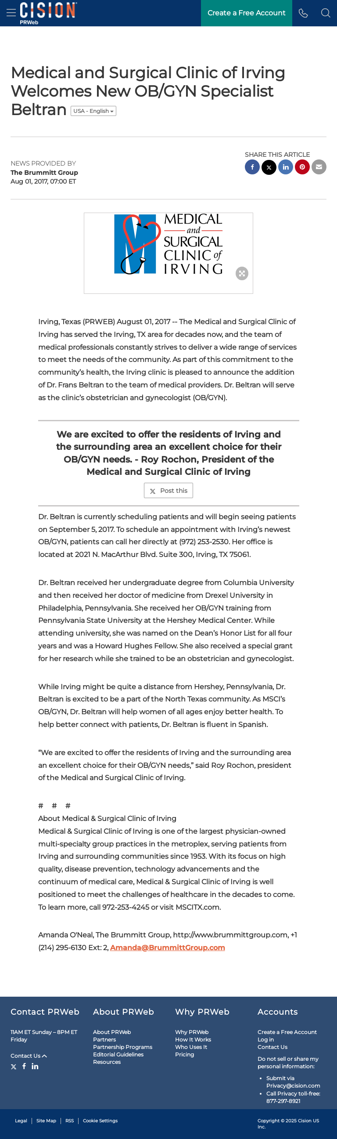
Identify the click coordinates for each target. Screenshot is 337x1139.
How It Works (193, 1039)
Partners (104, 1039)
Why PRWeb (191, 1032)
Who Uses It (191, 1047)
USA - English (93, 111)
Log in (266, 1039)
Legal (21, 1121)
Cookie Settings (100, 1121)
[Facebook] (24, 1066)
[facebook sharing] (252, 168)
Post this (168, 491)
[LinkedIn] (35, 1066)
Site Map (46, 1121)
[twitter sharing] (269, 168)
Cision (305, 1121)
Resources (107, 1062)
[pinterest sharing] (302, 168)
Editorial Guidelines (118, 1054)
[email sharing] (319, 168)
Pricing (184, 1054)
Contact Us (29, 1055)
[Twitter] (15, 1066)
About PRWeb (112, 1032)
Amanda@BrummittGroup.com (167, 948)
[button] (326, 13)
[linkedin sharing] (285, 168)
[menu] (11, 13)
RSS (69, 1121)
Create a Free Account (287, 1032)
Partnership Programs (122, 1047)
